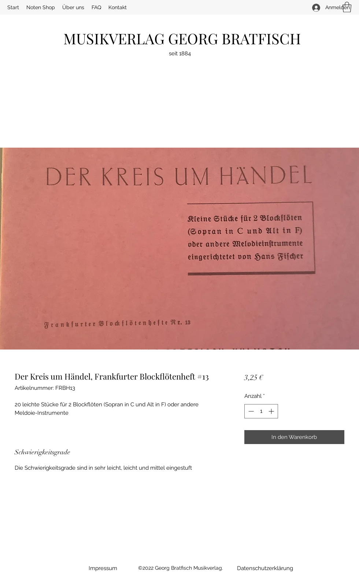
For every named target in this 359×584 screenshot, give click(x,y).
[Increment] (272, 411)
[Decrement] (250, 411)
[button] (347, 7)
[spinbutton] (261, 411)
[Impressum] (102, 568)
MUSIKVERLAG (115, 38)
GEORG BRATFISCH (234, 38)
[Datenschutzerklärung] (265, 568)
